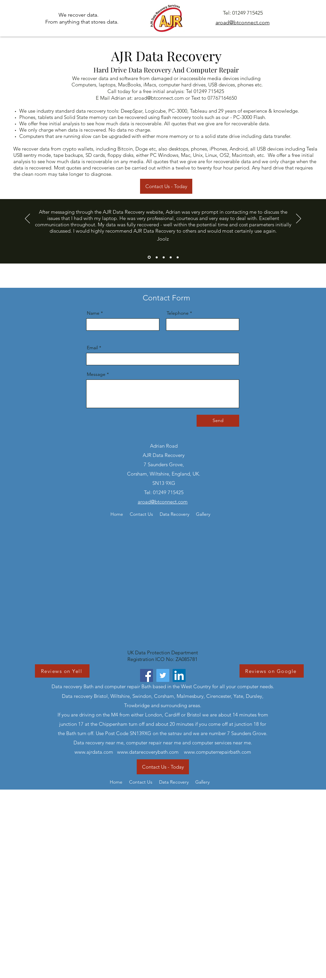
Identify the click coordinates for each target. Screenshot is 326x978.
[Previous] (27, 219)
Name (93, 313)
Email (92, 347)
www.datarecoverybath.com (148, 752)
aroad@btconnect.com (159, 98)
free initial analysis (59, 123)
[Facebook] (146, 675)
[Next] (298, 219)
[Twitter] (162, 675)
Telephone (178, 313)
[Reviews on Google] (272, 671)
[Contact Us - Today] (166, 186)
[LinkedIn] (179, 675)
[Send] (218, 421)
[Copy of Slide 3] (171, 257)
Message (96, 374)
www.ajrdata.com (94, 752)
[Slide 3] (164, 257)
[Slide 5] (178, 257)
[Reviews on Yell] (62, 671)
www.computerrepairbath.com (217, 752)
